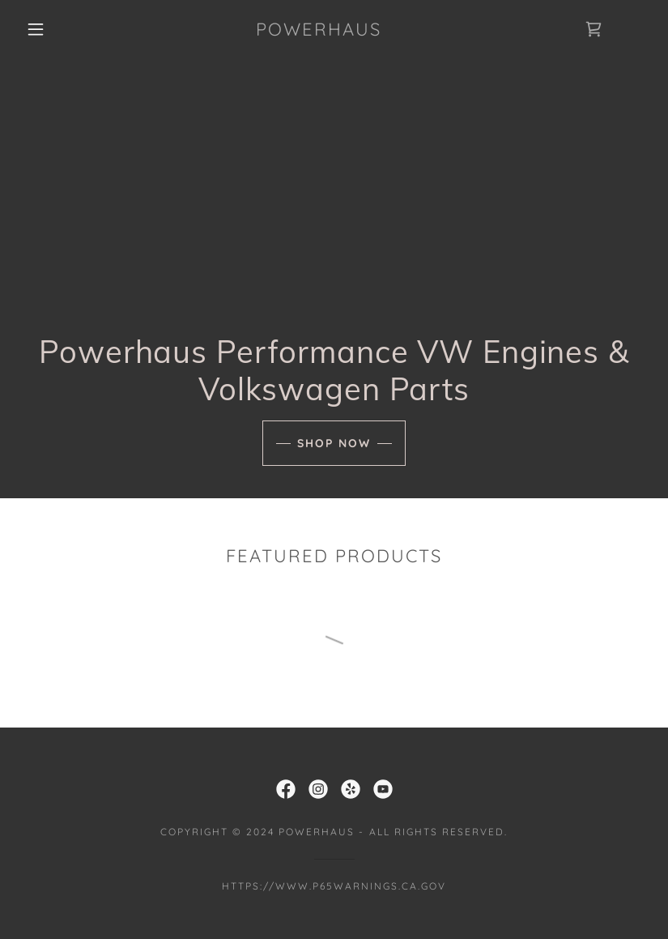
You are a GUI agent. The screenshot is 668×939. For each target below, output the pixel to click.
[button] (35, 29)
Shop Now (334, 443)
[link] (319, 31)
